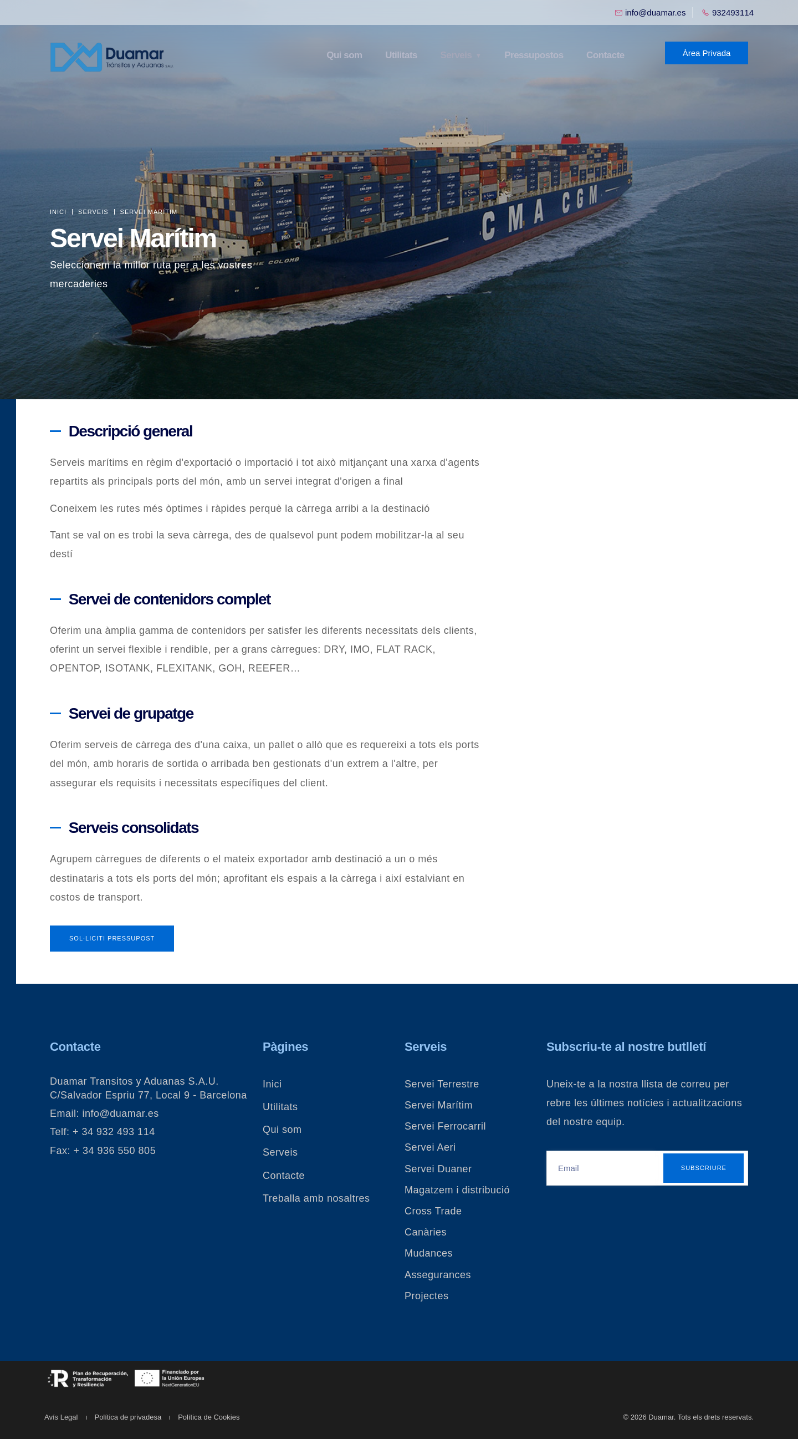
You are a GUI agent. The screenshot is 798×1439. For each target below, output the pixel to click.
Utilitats (403, 55)
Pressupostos (533, 55)
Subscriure (704, 1168)
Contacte (605, 55)
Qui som (347, 55)
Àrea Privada (707, 53)
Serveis (457, 55)
